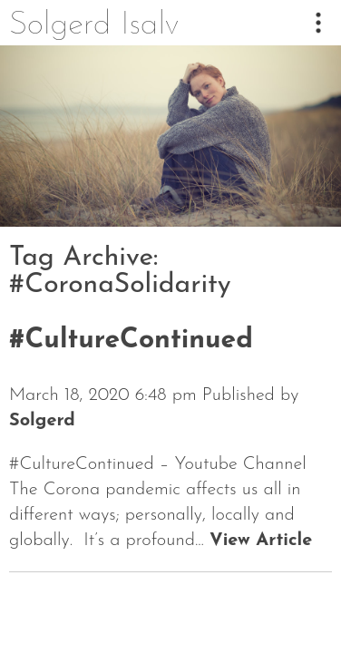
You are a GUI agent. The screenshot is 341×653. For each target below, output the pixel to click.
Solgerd (42, 421)
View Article (260, 540)
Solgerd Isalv (94, 25)
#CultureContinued (131, 340)
